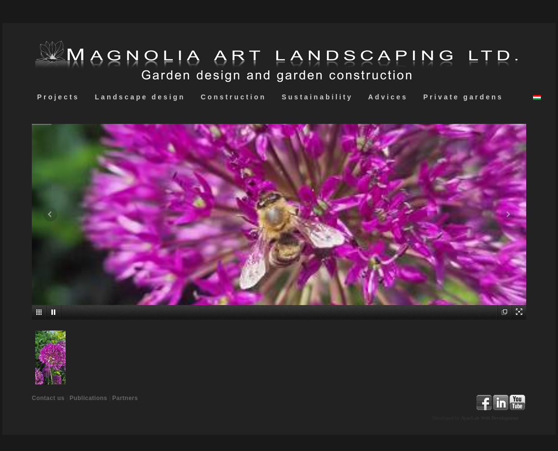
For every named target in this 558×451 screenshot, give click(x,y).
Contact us (48, 398)
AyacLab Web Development (490, 418)
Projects (58, 97)
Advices (388, 97)
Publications (88, 398)
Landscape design (140, 97)
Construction (233, 97)
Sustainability (317, 97)
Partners (125, 398)
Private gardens (463, 97)
